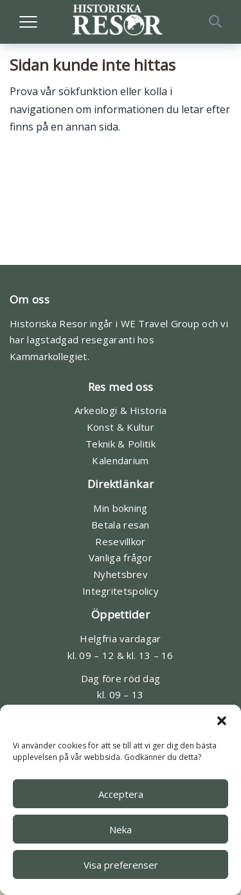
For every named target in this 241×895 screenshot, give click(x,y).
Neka (120, 829)
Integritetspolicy (120, 590)
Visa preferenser (121, 864)
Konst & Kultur (120, 426)
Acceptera (120, 794)
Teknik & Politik (120, 443)
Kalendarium (120, 460)
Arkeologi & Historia (121, 410)
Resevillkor (120, 541)
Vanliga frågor (120, 557)
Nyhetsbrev (120, 574)
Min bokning (120, 508)
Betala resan (120, 524)
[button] (221, 720)
